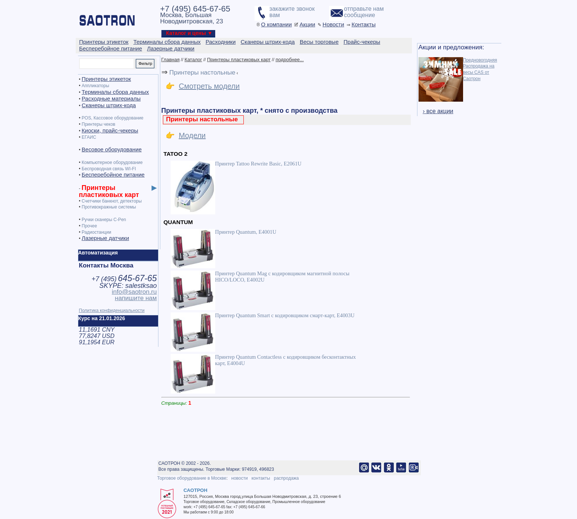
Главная (170, 59)
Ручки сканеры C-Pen (104, 219)
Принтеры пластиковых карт (239, 59)
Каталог (193, 59)
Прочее (89, 226)
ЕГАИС (89, 137)
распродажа (286, 478)
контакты (261, 478)
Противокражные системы (109, 207)
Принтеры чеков (98, 124)
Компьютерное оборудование (112, 162)
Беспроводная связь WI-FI (109, 168)
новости (239, 478)
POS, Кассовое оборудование (112, 118)
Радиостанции (96, 232)
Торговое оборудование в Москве (191, 478)
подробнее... (290, 59)
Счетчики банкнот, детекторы (112, 201)
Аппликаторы (95, 85)
